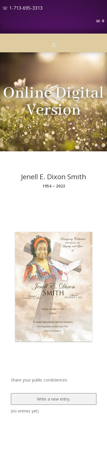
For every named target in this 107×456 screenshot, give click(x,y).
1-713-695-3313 (26, 8)
